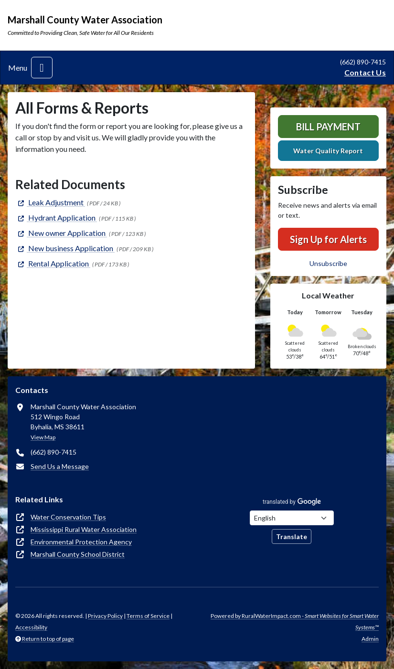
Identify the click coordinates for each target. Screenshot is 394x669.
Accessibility (31, 627)
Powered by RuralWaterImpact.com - (295, 621)
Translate (291, 536)
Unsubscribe (328, 263)
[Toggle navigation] (42, 67)
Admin (370, 638)
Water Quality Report (328, 151)
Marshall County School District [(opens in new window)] (78, 554)
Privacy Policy (105, 615)
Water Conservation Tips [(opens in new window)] (68, 517)
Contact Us (365, 72)
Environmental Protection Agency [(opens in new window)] (81, 542)
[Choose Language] (292, 517)
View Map (43, 437)
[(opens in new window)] (50, 202)
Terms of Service (148, 615)
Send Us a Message (60, 466)
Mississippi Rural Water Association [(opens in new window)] (84, 529)
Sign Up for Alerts (328, 239)
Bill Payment (328, 126)
